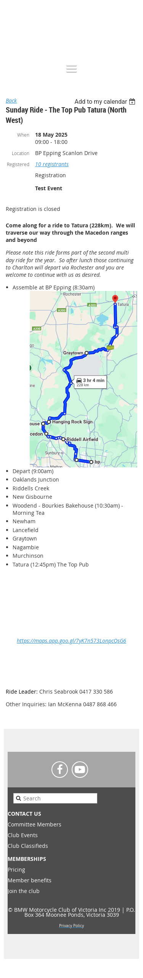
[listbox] (105, 101)
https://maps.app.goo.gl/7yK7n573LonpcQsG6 (71, 640)
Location (20, 153)
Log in (131, 35)
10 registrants (52, 164)
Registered (18, 164)
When (23, 135)
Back (11, 100)
